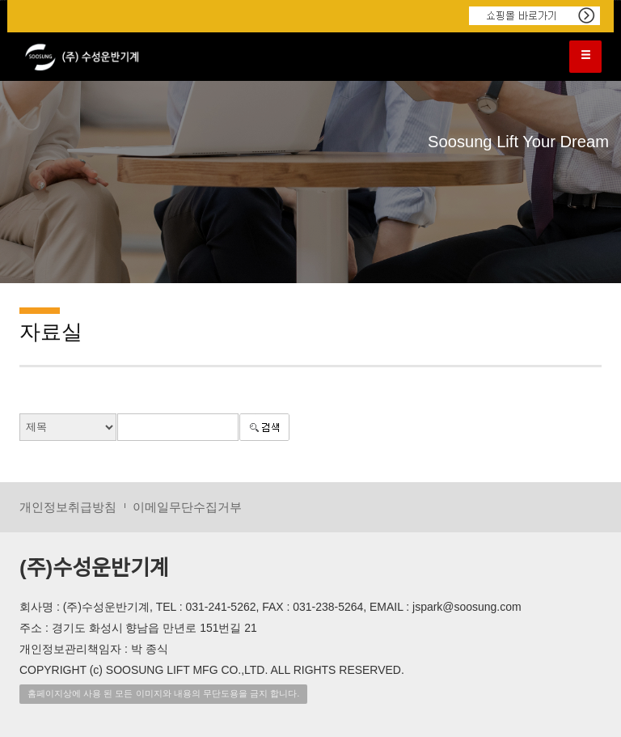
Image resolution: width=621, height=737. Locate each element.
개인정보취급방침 (67, 507)
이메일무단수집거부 (187, 507)
